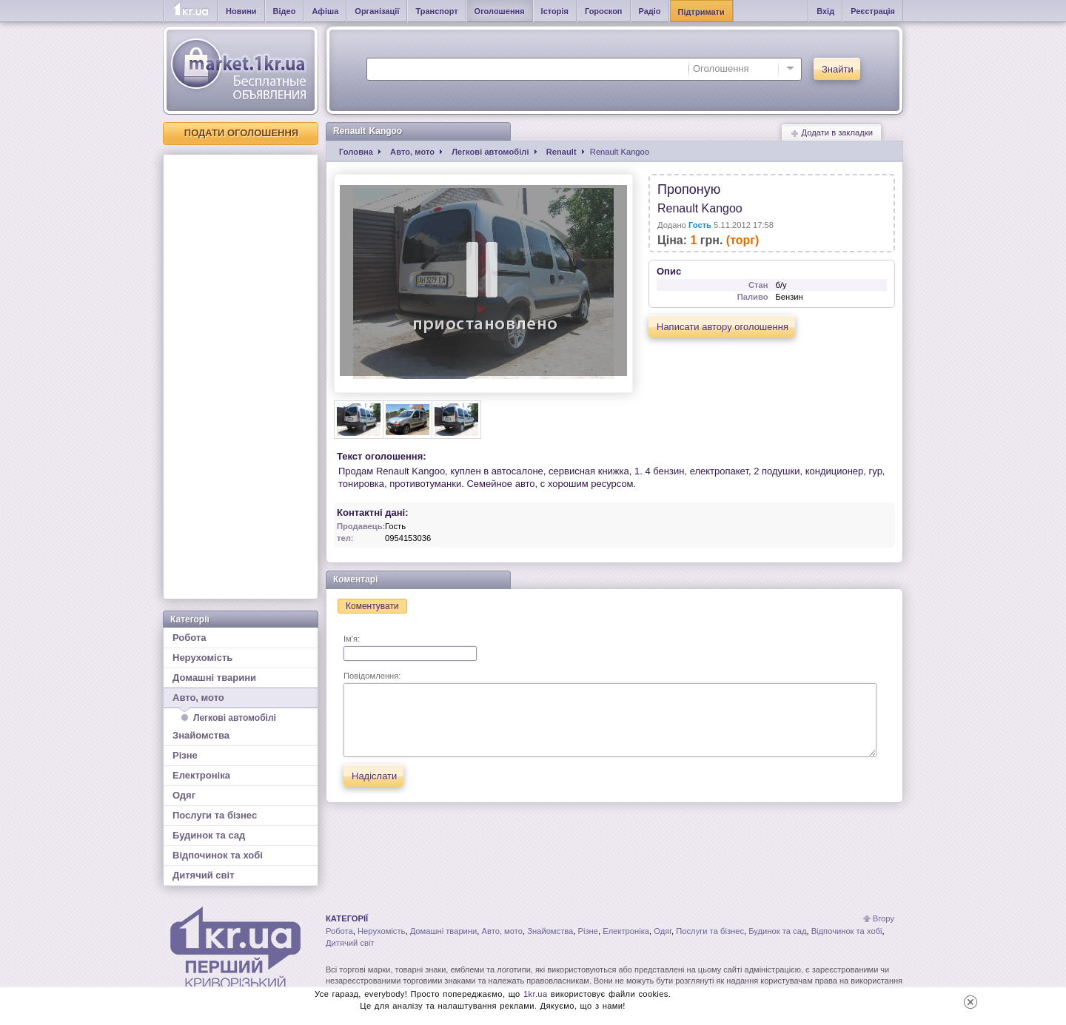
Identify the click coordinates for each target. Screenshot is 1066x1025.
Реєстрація (873, 11)
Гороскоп (604, 11)
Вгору (883, 918)
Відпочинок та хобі (217, 855)
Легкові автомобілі (234, 718)
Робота (189, 637)
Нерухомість (202, 657)
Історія (555, 11)
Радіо (650, 11)
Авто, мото (241, 700)
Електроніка (201, 775)
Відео (284, 11)
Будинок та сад (208, 835)
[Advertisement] (241, 377)
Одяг (183, 795)
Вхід (825, 11)
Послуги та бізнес (214, 815)
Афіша (325, 11)
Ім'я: (410, 647)
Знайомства (200, 735)
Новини (241, 11)
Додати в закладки (831, 133)
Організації (377, 11)
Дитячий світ (203, 875)
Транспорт (436, 11)
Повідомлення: (609, 714)
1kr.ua (535, 993)
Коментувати (372, 606)
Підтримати (701, 11)
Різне (185, 755)
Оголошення (500, 11)
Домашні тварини (214, 677)
